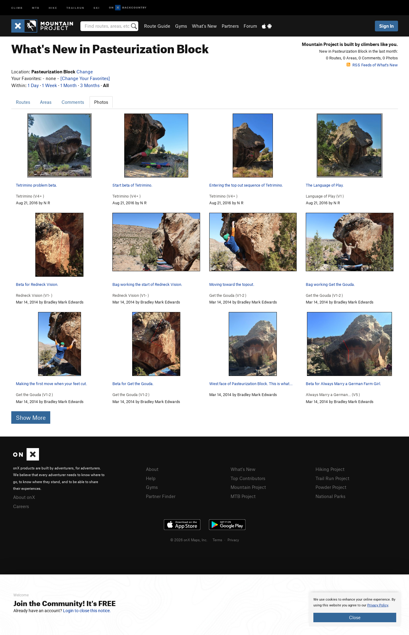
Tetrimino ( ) (30, 196)
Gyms (181, 26)
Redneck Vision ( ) (34, 295)
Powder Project (331, 487)
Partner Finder (160, 496)
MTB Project (243, 496)
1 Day (33, 85)
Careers (21, 506)
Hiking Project (330, 469)
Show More (31, 417)
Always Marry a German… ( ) (333, 394)
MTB (36, 7)
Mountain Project (248, 487)
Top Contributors (248, 478)
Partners (230, 26)
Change (84, 71)
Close (355, 617)
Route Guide (157, 26)
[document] (354, 609)
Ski (96, 7)
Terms (217, 540)
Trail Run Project (332, 478)
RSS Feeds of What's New (372, 64)
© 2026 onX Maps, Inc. (188, 540)
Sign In (386, 26)
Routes (23, 102)
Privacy (233, 540)
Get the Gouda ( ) (227, 295)
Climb (17, 7)
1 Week (49, 85)
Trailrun (75, 7)
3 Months (90, 85)
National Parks (330, 496)
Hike (53, 7)
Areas (45, 102)
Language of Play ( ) (325, 196)
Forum (250, 26)
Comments (73, 102)
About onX (24, 497)
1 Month (68, 85)
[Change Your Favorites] (85, 78)
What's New (204, 26)
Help (151, 478)
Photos (101, 102)
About (152, 469)
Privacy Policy (377, 605)
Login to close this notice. (87, 610)
